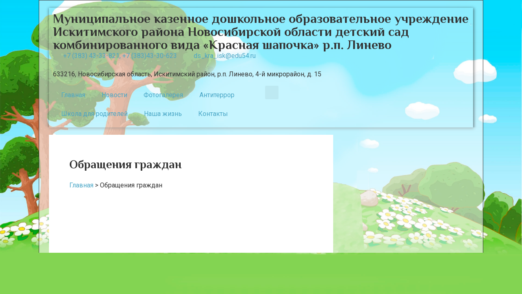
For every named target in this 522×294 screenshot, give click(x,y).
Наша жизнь (163, 114)
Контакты (213, 114)
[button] (272, 92)
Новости (114, 95)
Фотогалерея (163, 95)
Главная (73, 95)
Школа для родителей (94, 114)
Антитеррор (216, 95)
